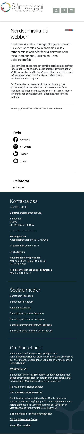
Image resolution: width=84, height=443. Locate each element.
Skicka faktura (17, 252)
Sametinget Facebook (21, 296)
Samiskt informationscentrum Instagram (31, 330)
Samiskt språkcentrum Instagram (27, 319)
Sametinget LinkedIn (20, 307)
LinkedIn (24, 154)
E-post (23, 161)
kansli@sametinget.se (29, 213)
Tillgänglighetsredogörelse (23, 419)
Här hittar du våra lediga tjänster (26, 386)
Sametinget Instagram (21, 301)
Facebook (25, 139)
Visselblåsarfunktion (20, 425)
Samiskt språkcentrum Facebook (27, 313)
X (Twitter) (25, 146)
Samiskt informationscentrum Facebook (31, 325)
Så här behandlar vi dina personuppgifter (31, 413)
